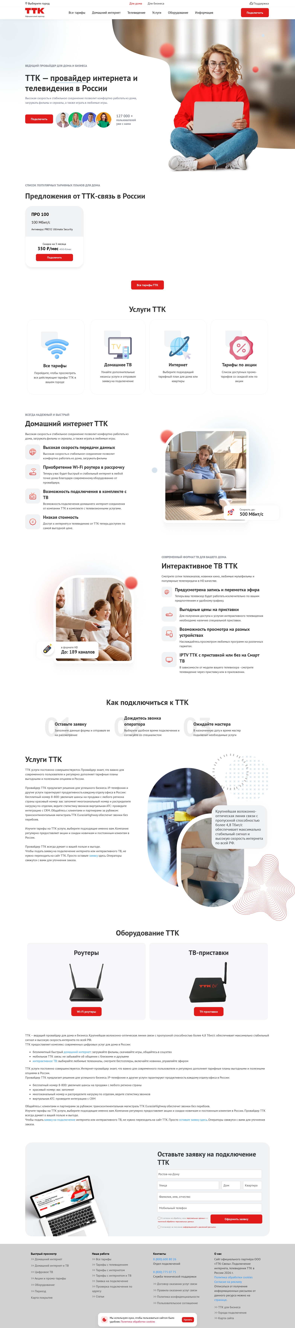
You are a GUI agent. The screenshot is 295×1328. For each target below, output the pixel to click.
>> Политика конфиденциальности (176, 1296)
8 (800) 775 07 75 (164, 1272)
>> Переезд (38, 1291)
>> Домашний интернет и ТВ (50, 1265)
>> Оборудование (43, 1285)
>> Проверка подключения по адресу (112, 1289)
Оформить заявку (236, 1219)
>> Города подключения (230, 1312)
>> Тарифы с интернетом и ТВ (111, 1275)
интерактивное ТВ (45, 1061)
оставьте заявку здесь (193, 1120)
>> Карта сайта (224, 1318)
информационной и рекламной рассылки (199, 1227)
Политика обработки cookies (233, 1277)
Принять (188, 1319)
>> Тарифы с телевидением (110, 1264)
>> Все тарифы (101, 1259)
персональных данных (196, 1218)
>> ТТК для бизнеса (227, 1307)
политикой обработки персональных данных (176, 1221)
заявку (93, 855)
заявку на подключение (59, 1120)
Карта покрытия (41, 1297)
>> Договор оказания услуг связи (175, 1284)
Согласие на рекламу (228, 1282)
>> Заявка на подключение (110, 1281)
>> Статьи (98, 1296)
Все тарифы (77, 13)
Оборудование (178, 13)
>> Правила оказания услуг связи (175, 1290)
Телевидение (136, 13)
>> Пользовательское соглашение (175, 1303)
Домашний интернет (106, 13)
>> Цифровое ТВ (42, 1272)
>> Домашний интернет (46, 1259)
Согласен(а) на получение (188, 1227)
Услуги (156, 13)
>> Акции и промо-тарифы (48, 1278)
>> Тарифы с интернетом (108, 1270)
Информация (204, 13)
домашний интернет (77, 1052)
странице (220, 1300)
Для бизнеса (156, 3)
